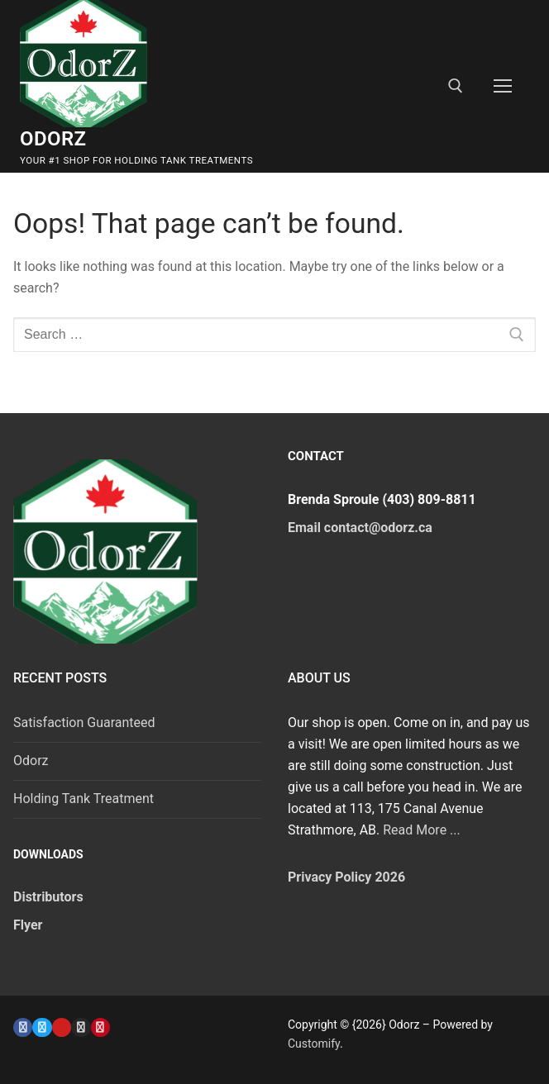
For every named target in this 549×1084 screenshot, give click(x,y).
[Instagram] (80, 1027)
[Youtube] (61, 1027)
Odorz (53, 138)
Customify (314, 1043)
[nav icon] (502, 86)
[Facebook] (22, 1027)
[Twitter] (41, 1027)
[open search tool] (455, 85)
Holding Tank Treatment (83, 798)
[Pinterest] (100, 1027)
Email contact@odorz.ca (360, 527)
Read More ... (422, 830)
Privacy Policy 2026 (346, 877)
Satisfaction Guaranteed (84, 722)
